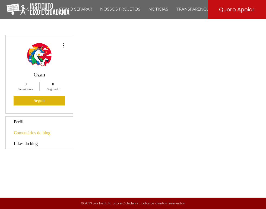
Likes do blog (26, 143)
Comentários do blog (32, 132)
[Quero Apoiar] (237, 9)
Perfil (19, 122)
